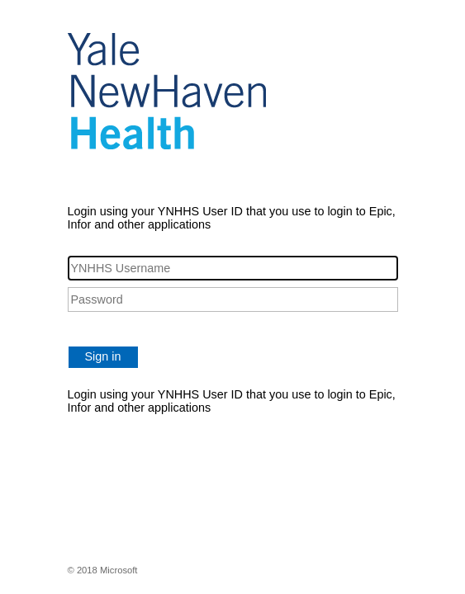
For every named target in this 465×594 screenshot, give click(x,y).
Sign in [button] (103, 356)
